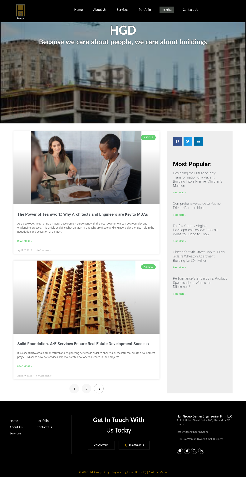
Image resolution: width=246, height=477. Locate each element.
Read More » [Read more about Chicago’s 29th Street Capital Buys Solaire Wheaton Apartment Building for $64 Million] (179, 267)
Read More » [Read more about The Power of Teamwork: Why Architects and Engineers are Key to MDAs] (24, 241)
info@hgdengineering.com (192, 431)
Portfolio (145, 10)
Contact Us (190, 10)
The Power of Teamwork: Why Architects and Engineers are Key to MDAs (82, 214)
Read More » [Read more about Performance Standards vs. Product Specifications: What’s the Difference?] (179, 294)
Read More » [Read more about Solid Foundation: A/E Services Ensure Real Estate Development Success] (24, 366)
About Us (99, 10)
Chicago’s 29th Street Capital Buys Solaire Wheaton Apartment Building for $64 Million (199, 256)
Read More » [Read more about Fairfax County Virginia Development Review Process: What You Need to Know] (179, 241)
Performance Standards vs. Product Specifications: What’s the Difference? (200, 282)
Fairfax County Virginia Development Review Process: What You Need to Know (195, 230)
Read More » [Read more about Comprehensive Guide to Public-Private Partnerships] (179, 215)
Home (78, 10)
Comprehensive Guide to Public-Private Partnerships (197, 205)
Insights (166, 10)
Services (122, 10)
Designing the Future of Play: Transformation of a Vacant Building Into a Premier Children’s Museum (197, 179)
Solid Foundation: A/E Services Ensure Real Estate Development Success (83, 343)
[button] (177, 141)
